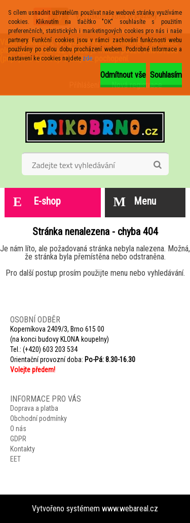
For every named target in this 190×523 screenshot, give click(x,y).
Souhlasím (166, 75)
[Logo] (95, 127)
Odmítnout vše (123, 75)
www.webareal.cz (130, 508)
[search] (157, 165)
